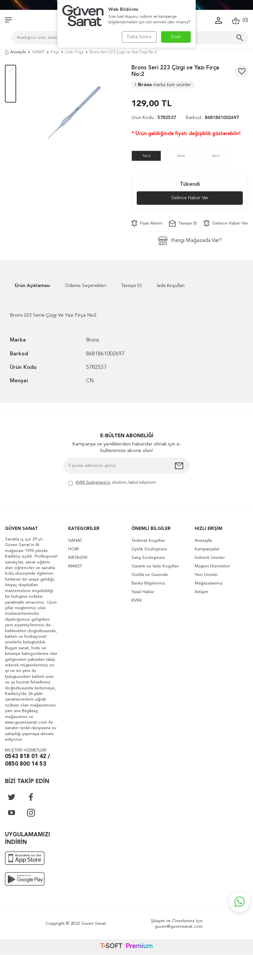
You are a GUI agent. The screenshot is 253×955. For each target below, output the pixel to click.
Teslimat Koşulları (148, 540)
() (240, 20)
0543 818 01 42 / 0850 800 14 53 (27, 760)
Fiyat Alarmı (146, 223)
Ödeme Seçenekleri (85, 285)
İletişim (201, 592)
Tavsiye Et (183, 223)
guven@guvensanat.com (179, 926)
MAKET (75, 566)
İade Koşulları (170, 285)
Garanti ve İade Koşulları (155, 566)
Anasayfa (15, 52)
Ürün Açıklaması (32, 285)
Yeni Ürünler (206, 575)
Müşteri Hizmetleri (212, 566)
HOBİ (73, 549)
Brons (163, 85)
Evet (176, 37)
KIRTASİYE (78, 558)
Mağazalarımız (209, 583)
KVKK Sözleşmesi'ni (93, 483)
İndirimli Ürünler (210, 558)
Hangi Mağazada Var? (190, 241)
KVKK (136, 600)
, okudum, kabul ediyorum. (112, 483)
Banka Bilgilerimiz (148, 583)
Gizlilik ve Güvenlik (149, 575)
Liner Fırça (74, 52)
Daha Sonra (139, 37)
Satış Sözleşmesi (148, 558)
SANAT (38, 52)
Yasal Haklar (142, 592)
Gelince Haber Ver (190, 198)
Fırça (55, 52)
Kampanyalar (207, 549)
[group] (74, 112)
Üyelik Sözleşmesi (149, 549)
